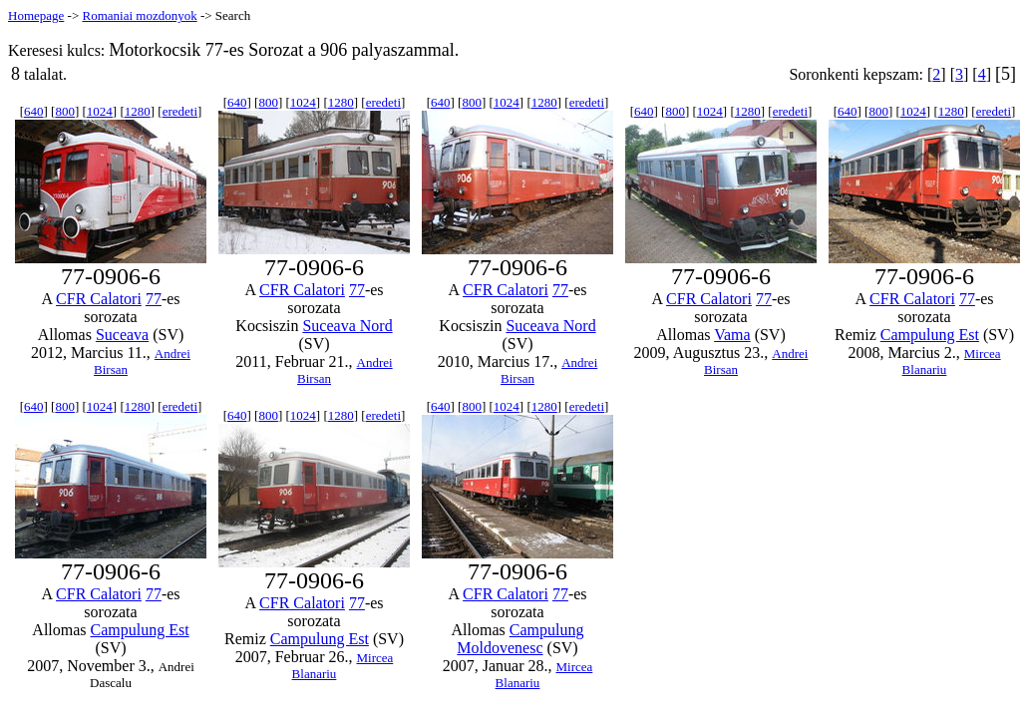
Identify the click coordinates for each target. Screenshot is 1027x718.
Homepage (36, 15)
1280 (138, 111)
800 (65, 111)
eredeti (180, 111)
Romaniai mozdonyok (139, 15)
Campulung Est (929, 334)
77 (154, 298)
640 (34, 111)
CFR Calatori (99, 298)
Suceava (122, 334)
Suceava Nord (347, 325)
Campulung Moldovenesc (520, 638)
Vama (732, 334)
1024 (100, 111)
